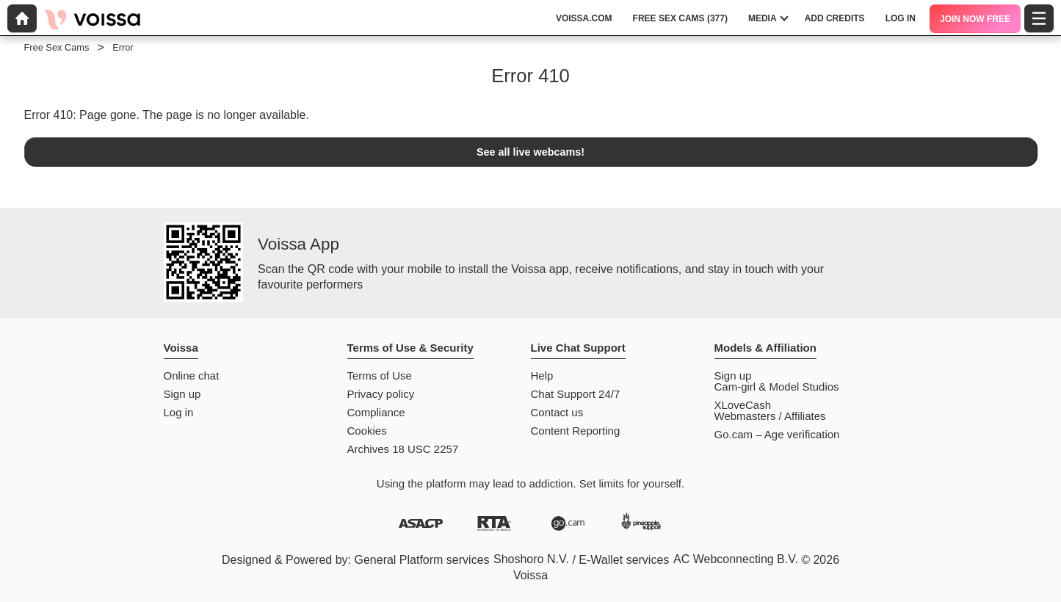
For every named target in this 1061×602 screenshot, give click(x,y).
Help (542, 375)
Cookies (367, 430)
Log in (179, 412)
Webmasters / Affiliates (770, 416)
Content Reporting (575, 430)
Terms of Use (379, 375)
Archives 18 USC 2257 (403, 449)
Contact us (557, 412)
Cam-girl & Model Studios (776, 386)
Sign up (182, 394)
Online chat (192, 375)
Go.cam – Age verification (777, 434)
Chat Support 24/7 (575, 394)
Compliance (376, 412)
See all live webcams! (530, 152)
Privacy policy (381, 394)
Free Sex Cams (57, 47)
